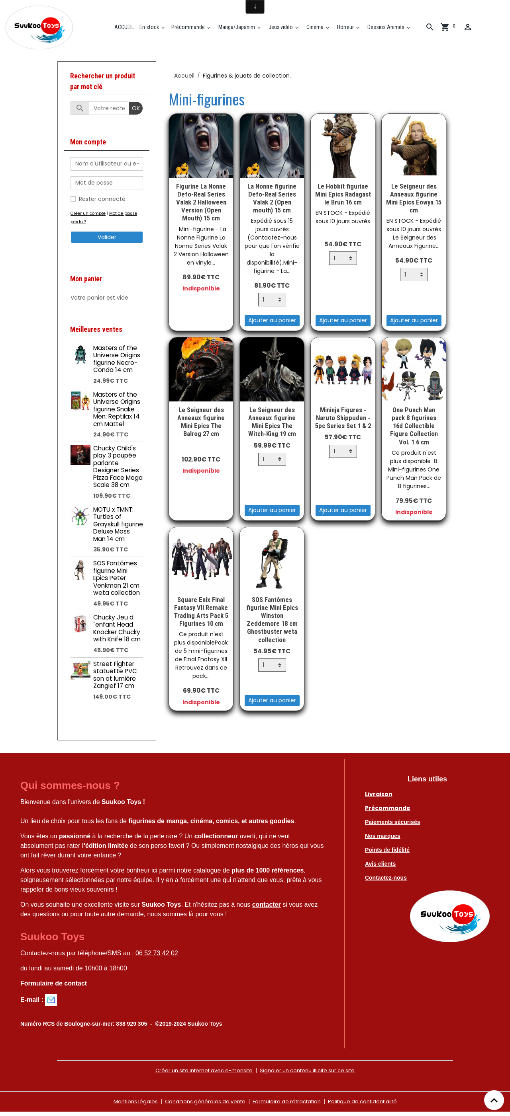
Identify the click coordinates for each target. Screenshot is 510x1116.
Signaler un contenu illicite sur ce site (312, 1075)
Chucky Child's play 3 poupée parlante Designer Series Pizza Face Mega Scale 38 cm (118, 470)
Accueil (184, 80)
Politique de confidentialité (369, 1106)
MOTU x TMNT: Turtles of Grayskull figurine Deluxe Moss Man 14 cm (118, 528)
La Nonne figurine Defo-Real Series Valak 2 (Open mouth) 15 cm (271, 202)
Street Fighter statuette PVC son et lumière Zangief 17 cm (115, 679)
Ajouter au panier (272, 325)
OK (136, 112)
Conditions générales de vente (200, 1106)
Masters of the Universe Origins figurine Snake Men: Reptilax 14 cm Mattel (116, 413)
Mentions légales (127, 1106)
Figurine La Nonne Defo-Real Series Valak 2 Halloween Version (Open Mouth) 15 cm (201, 206)
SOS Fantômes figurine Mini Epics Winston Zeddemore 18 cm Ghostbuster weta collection (272, 624)
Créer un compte (89, 217)
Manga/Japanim (239, 29)
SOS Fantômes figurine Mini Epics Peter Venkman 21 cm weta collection (116, 582)
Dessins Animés (389, 29)
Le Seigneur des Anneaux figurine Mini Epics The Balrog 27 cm (201, 426)
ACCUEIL (126, 29)
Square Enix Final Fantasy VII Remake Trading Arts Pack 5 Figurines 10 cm (201, 615)
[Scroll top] (494, 1100)
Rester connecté (102, 203)
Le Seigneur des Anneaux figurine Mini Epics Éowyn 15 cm (413, 202)
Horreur (348, 29)
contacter (266, 908)
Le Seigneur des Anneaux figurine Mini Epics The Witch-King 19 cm (272, 426)
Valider (107, 241)
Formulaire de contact (53, 987)
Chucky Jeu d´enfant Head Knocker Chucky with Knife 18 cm (117, 632)
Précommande (192, 29)
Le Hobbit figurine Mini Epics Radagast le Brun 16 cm (343, 198)
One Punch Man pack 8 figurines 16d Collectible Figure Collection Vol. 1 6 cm (414, 430)
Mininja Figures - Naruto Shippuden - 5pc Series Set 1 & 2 (343, 422)
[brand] (44, 29)
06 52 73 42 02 (156, 957)
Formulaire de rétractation (287, 1106)
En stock (153, 29)
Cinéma (318, 29)
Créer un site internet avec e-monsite (199, 1075)
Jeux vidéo (284, 29)
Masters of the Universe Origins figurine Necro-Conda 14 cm (116, 363)
